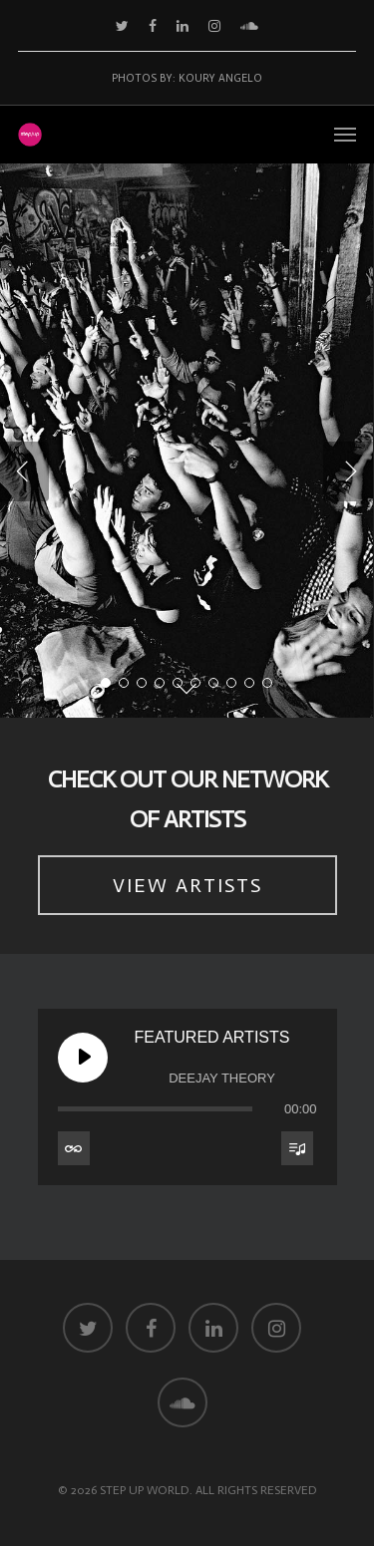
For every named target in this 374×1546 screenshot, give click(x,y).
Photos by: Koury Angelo (187, 78)
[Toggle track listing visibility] (297, 1148)
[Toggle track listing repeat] (74, 1148)
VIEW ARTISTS (187, 885)
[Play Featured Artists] (83, 1057)
